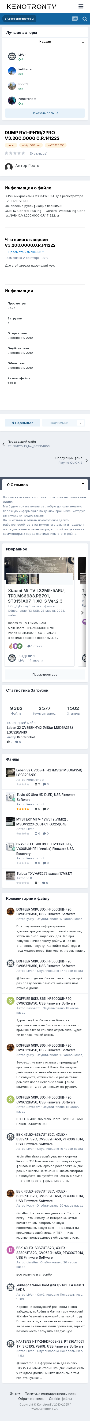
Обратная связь (31, 1404)
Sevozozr (33, 1013)
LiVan (22, 54)
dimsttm (32, 1267)
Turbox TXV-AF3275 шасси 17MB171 (44, 879)
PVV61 (23, 84)
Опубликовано (59, 924)
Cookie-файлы (60, 1404)
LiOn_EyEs (15, 606)
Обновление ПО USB (23, 610)
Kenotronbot (27, 99)
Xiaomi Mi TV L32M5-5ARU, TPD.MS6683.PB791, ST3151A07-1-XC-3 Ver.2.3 (36, 596)
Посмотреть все (45, 680)
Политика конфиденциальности (50, 1399)
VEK (84, 601)
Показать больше (45, 113)
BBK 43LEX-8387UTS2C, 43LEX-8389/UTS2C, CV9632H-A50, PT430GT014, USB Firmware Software (50, 1144)
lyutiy (30, 924)
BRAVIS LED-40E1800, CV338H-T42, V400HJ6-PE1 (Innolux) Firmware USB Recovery (45, 854)
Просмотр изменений (26, 252)
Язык (15, 1399)
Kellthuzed (26, 69)
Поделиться (22, 422)
